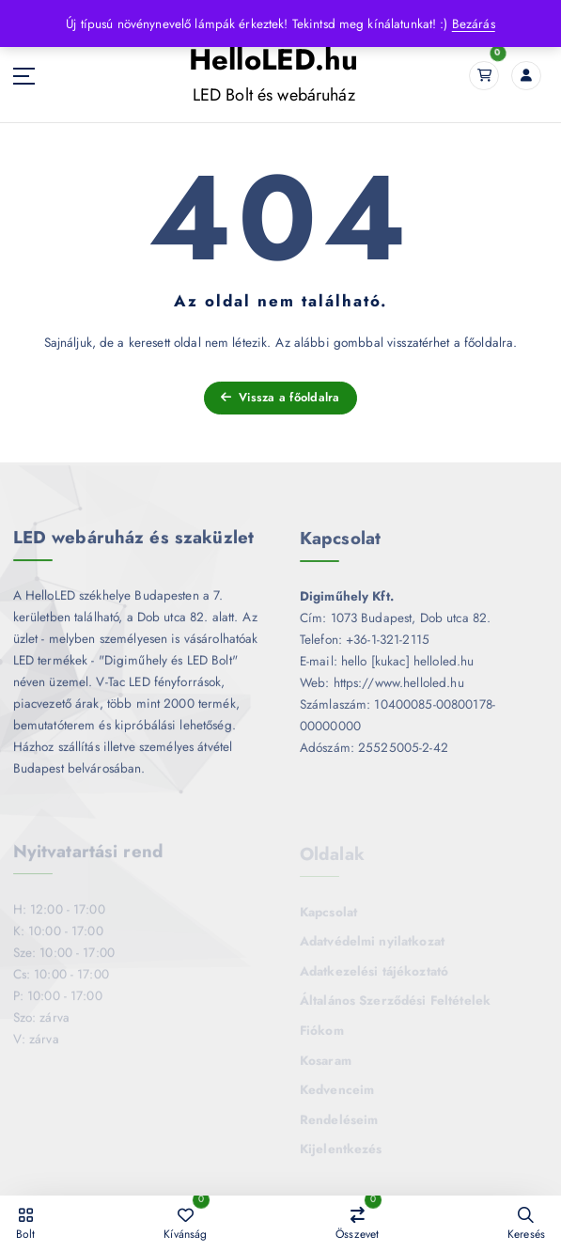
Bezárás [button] (473, 23)
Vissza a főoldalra (280, 397)
